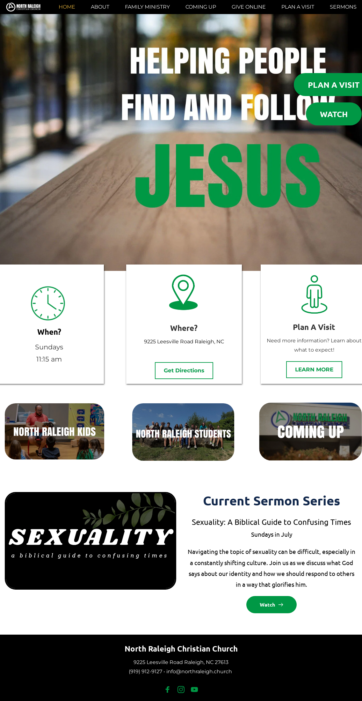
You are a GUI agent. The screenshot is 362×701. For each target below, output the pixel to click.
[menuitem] (67, 7)
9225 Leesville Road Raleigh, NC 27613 (181, 662)
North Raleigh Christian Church (181, 648)
